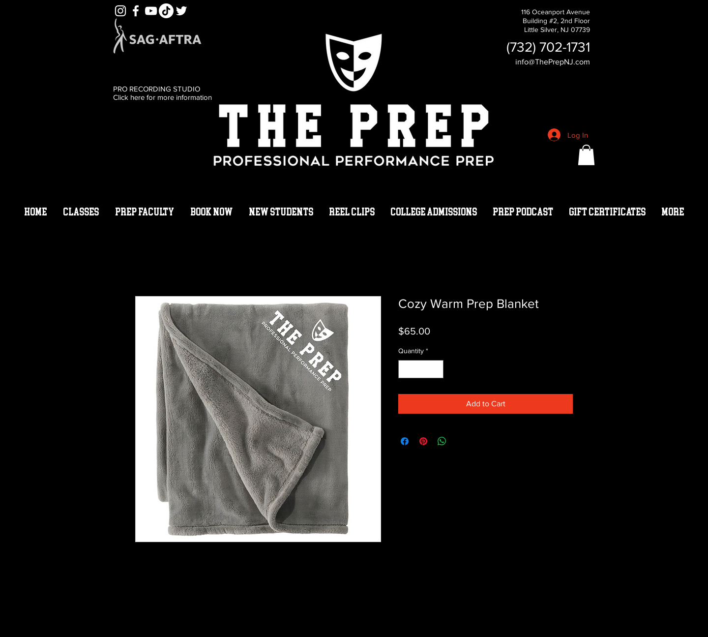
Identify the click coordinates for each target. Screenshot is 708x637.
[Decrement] (406, 369)
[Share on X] (461, 441)
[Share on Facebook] (405, 441)
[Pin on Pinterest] (423, 441)
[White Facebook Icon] (135, 10)
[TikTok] (166, 10)
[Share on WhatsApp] (442, 441)
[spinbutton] (421, 369)
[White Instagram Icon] (120, 10)
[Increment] (436, 369)
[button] (586, 155)
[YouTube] (151, 10)
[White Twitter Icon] (181, 10)
